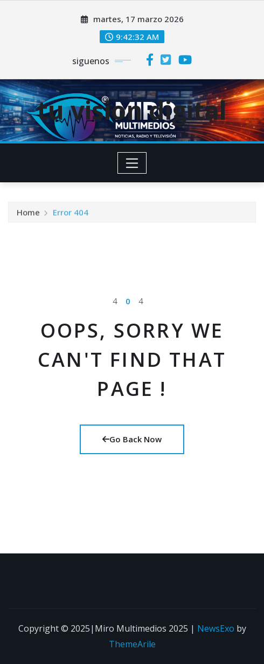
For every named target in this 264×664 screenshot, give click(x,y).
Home (28, 213)
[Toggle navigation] (132, 163)
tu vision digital (132, 110)
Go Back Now (132, 439)
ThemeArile (132, 644)
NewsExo (215, 628)
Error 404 (70, 213)
